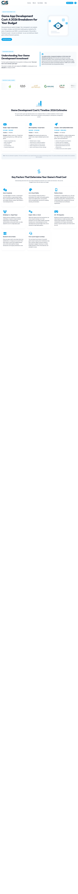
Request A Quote (66, 3)
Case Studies (37, 3)
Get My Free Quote (7, 39)
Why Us (31, 3)
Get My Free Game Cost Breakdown (33, 549)
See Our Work (49, 549)
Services (26, 3)
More (43, 3)
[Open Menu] (74, 3)
